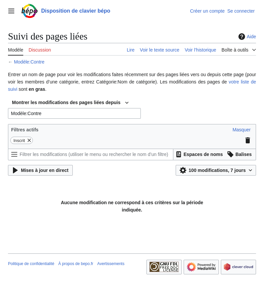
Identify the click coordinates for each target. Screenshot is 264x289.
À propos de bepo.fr (75, 263)
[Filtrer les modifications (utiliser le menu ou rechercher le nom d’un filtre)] (90, 154)
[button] (241, 129)
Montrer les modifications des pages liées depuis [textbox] (66, 102)
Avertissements (111, 263)
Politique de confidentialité (31, 263)
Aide (246, 36)
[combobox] (70, 102)
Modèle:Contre (29, 62)
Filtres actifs (24, 129)
